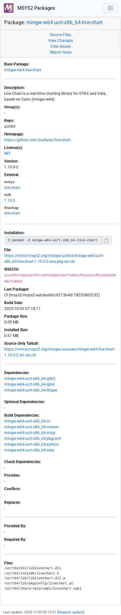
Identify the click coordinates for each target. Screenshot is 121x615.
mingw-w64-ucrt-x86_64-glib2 (29, 378)
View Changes (60, 40)
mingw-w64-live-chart (22, 70)
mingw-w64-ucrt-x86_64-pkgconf (32, 438)
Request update (70, 612)
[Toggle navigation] (110, 8)
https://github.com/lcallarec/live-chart (37, 140)
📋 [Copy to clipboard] (106, 240)
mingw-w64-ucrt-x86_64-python (31, 444)
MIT (7, 153)
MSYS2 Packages (29, 8)
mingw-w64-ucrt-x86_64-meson (31, 427)
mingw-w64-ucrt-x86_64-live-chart (64, 22)
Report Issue (60, 52)
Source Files (60, 35)
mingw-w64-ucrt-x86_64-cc (27, 421)
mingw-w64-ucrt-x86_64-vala (29, 450)
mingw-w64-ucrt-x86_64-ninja (29, 433)
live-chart (12, 187)
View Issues (60, 46)
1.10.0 (9, 200)
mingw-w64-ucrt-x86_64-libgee (30, 390)
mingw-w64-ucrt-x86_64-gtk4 (29, 384)
